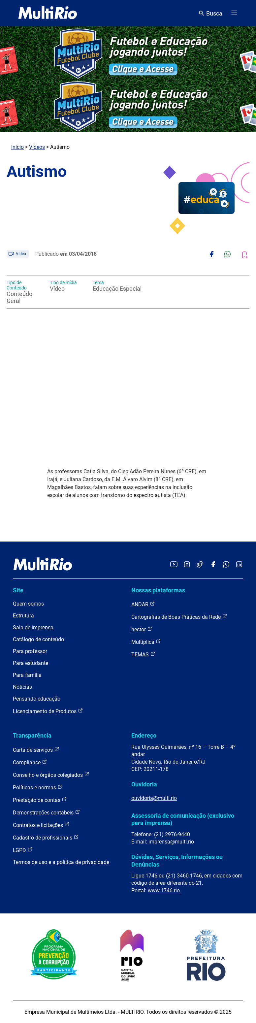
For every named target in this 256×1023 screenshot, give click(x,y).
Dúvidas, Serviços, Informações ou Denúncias (177, 860)
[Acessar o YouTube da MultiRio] (174, 565)
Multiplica (146, 641)
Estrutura (23, 615)
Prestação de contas (40, 799)
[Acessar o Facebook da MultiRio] (213, 565)
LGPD (23, 849)
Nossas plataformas (158, 590)
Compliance (30, 762)
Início (17, 147)
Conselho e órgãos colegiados (51, 774)
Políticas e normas (38, 787)
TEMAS (143, 654)
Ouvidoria (144, 784)
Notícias (22, 687)
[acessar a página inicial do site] (48, 13)
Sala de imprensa (33, 627)
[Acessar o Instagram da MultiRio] (187, 565)
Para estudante (30, 663)
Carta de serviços (36, 749)
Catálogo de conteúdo (38, 639)
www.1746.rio (164, 890)
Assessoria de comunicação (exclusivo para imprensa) (182, 819)
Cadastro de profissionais (46, 837)
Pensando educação (36, 699)
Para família (27, 675)
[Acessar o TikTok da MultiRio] (200, 565)
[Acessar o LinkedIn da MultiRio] (239, 565)
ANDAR (143, 604)
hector (141, 629)
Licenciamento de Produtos (48, 711)
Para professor (30, 651)
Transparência (32, 735)
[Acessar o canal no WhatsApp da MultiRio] (226, 565)
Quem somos (28, 604)
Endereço (143, 735)
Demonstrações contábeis (46, 812)
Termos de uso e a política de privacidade (61, 862)
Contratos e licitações (41, 824)
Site (18, 590)
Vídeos (37, 147)
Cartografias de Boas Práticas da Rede (179, 616)
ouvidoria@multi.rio (154, 798)
